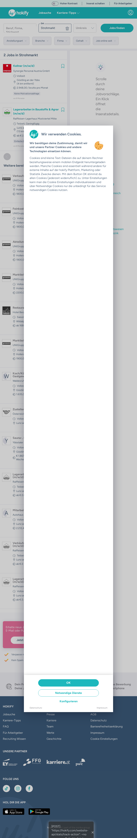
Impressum (102, 708)
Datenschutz (36, 708)
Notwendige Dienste (68, 693)
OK (68, 682)
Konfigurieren (69, 701)
